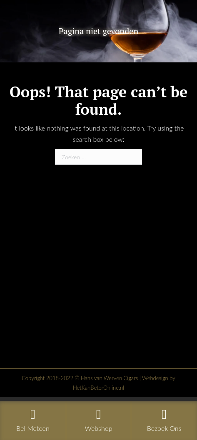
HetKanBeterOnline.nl (98, 387)
